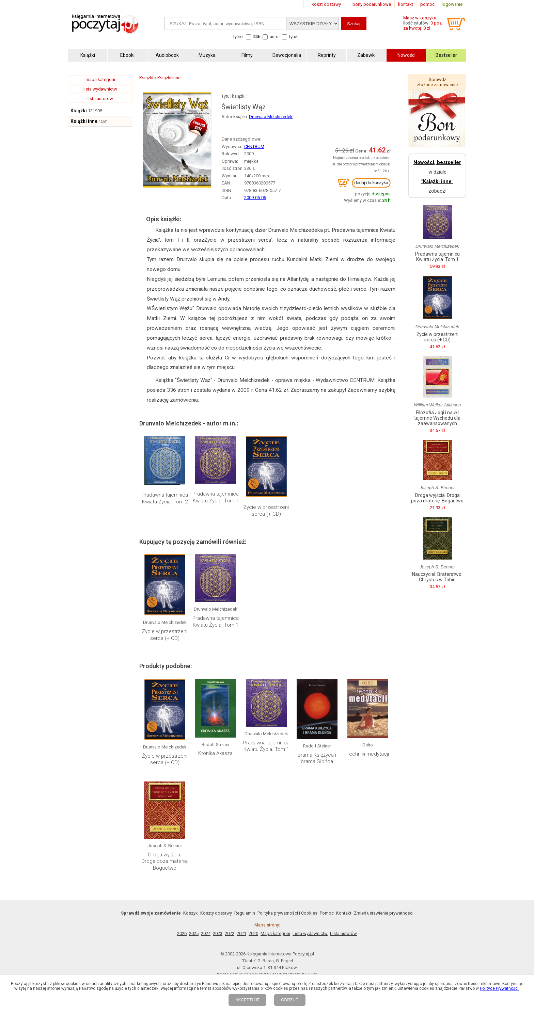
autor (275, 36)
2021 (241, 933)
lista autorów (100, 98)
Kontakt (343, 913)
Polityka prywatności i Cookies (287, 913)
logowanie (452, 4)
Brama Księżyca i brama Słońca (317, 758)
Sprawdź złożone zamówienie (437, 82)
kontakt (405, 4)
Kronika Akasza (215, 753)
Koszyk (190, 913)
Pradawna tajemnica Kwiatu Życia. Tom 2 (165, 498)
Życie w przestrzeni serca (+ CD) (266, 510)
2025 (194, 933)
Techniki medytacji (367, 754)
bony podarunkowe (371, 4)
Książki (78, 110)
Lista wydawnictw (310, 933)
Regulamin (244, 913)
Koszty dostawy (216, 913)
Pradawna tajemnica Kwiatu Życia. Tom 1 (215, 497)
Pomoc (327, 913)
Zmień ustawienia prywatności (383, 913)
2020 (253, 933)
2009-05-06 (255, 197)
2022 (229, 933)
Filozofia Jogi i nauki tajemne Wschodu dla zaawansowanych (437, 418)
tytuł (293, 36)
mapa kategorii (100, 79)
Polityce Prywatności (499, 988)
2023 (217, 933)
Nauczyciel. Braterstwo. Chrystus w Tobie (437, 576)
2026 (182, 933)
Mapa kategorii (275, 933)
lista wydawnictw (100, 89)
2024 (205, 933)
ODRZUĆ (289, 1000)
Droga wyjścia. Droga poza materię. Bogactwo (164, 861)
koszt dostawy (326, 4)
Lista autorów (343, 933)
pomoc (427, 4)
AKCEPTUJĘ (247, 1000)
